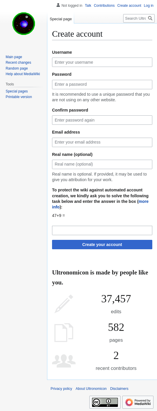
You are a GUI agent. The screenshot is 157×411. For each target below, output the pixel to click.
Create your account (102, 244)
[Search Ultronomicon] (139, 18)
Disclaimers (119, 389)
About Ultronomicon (91, 389)
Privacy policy (61, 389)
